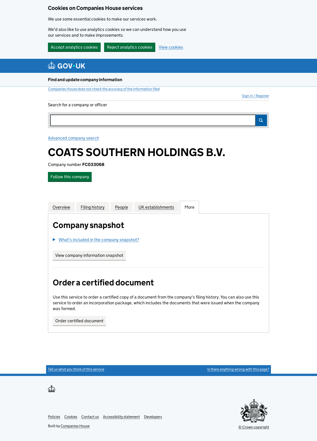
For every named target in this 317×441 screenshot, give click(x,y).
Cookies (70, 416)
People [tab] (121, 207)
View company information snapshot (90, 255)
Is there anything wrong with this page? (238, 369)
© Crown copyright (253, 427)
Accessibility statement (121, 416)
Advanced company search (73, 138)
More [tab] (189, 207)
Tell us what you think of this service (76, 369)
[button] (96, 240)
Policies (54, 416)
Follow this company (69, 176)
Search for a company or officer (77, 104)
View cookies (171, 47)
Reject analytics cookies (130, 47)
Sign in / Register (255, 96)
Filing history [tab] (93, 207)
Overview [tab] (61, 207)
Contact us (90, 416)
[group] (158, 240)
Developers (153, 416)
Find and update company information (85, 79)
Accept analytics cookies (74, 47)
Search (261, 120)
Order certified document (79, 320)
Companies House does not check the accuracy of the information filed (104, 89)
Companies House (75, 426)
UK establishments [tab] (156, 207)
